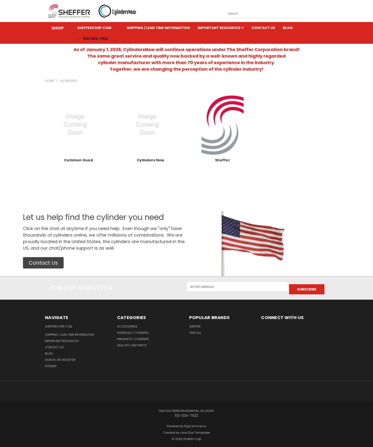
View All (195, 330)
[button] (43, 263)
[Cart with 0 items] (326, 12)
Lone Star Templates (195, 430)
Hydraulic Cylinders (133, 330)
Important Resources (221, 27)
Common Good (78, 160)
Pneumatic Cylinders (133, 336)
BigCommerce (195, 423)
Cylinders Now (150, 160)
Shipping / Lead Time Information (158, 27)
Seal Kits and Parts (132, 343)
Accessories (127, 324)
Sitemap (51, 363)
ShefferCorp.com (94, 27)
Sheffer (222, 160)
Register (68, 357)
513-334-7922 (95, 38)
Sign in (50, 357)
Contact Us (263, 27)
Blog (288, 27)
